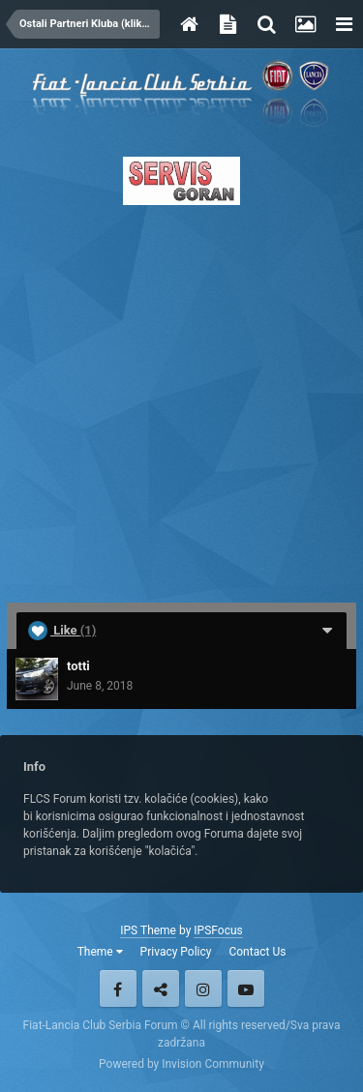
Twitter (160, 988)
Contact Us (257, 952)
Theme (100, 952)
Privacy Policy (176, 952)
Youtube (245, 988)
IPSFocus (218, 930)
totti (78, 666)
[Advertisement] (181, 398)
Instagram (203, 988)
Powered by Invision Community (181, 1064)
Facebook (118, 988)
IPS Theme (148, 930)
